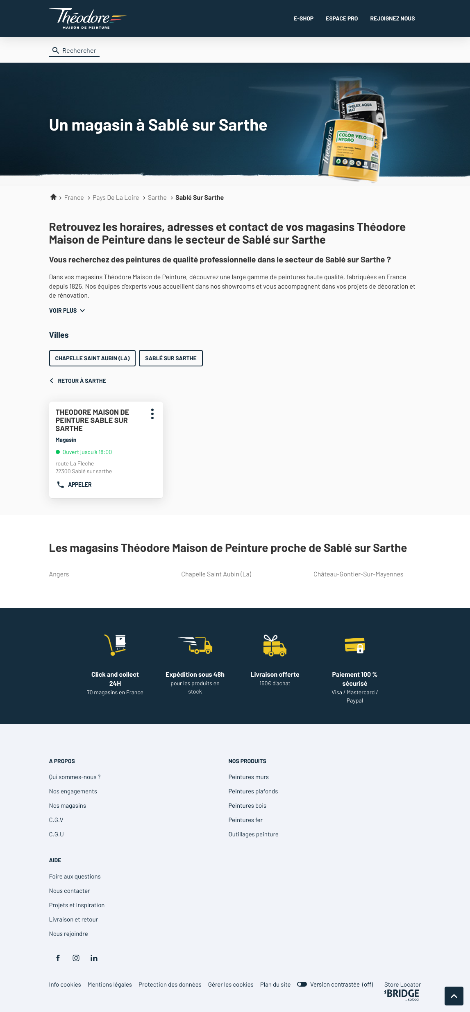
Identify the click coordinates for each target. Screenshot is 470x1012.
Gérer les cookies (231, 984)
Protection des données (170, 984)
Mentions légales (110, 984)
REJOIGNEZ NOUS (392, 18)
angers (99, 574)
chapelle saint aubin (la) (231, 574)
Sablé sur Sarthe (170, 358)
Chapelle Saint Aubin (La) (92, 358)
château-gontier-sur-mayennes (364, 574)
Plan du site (275, 984)
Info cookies (65, 984)
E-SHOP (303, 18)
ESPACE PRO (342, 18)
